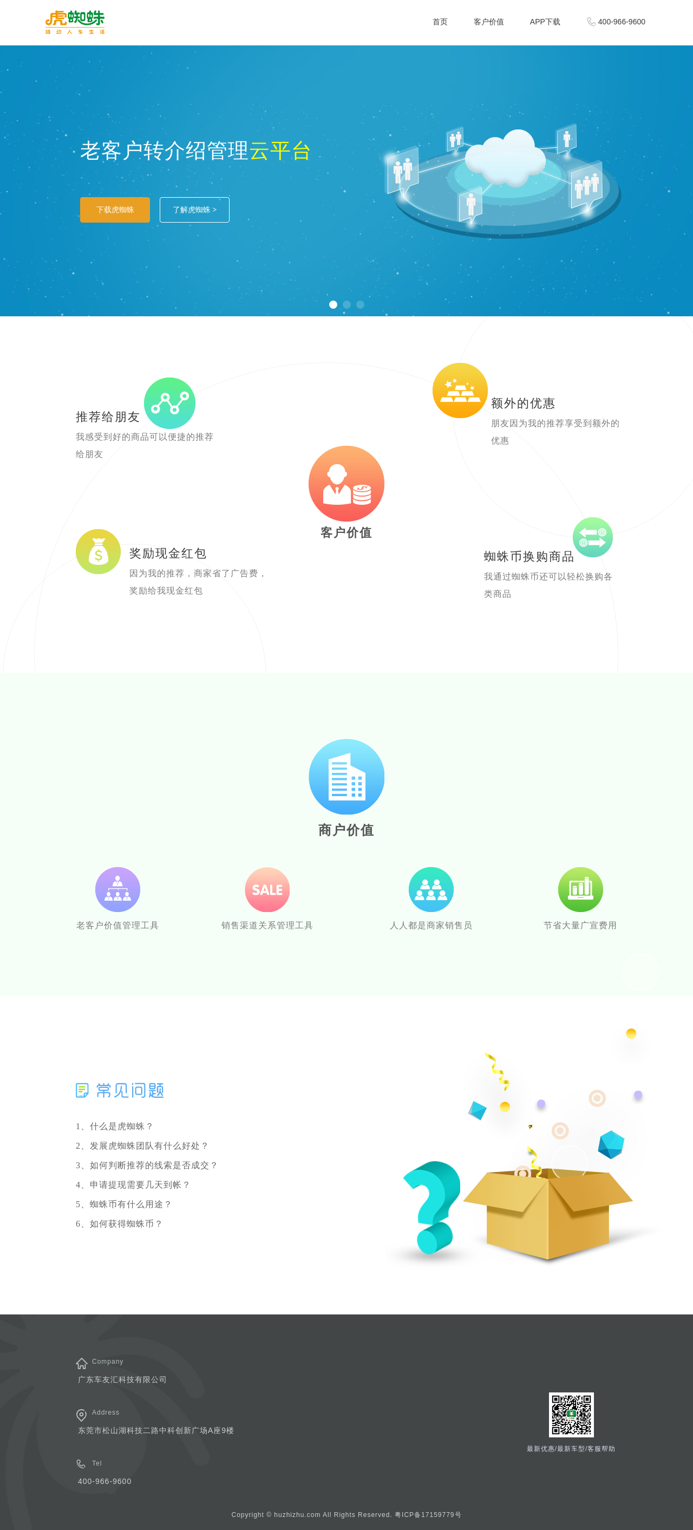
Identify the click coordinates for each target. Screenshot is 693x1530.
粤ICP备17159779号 (428, 1515)
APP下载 (545, 21)
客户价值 (489, 21)
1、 (115, 1126)
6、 (120, 1223)
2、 (143, 1145)
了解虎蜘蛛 (195, 209)
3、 (147, 1165)
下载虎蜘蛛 (115, 209)
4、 (133, 1184)
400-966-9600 (615, 22)
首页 (440, 21)
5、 (124, 1204)
